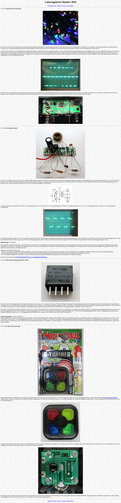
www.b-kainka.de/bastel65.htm (39, 257)
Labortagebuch (70, 5)
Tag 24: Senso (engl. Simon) (110, 397)
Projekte (63, 5)
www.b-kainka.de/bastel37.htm (22, 257)
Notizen (59, 5)
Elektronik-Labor (52, 5)
